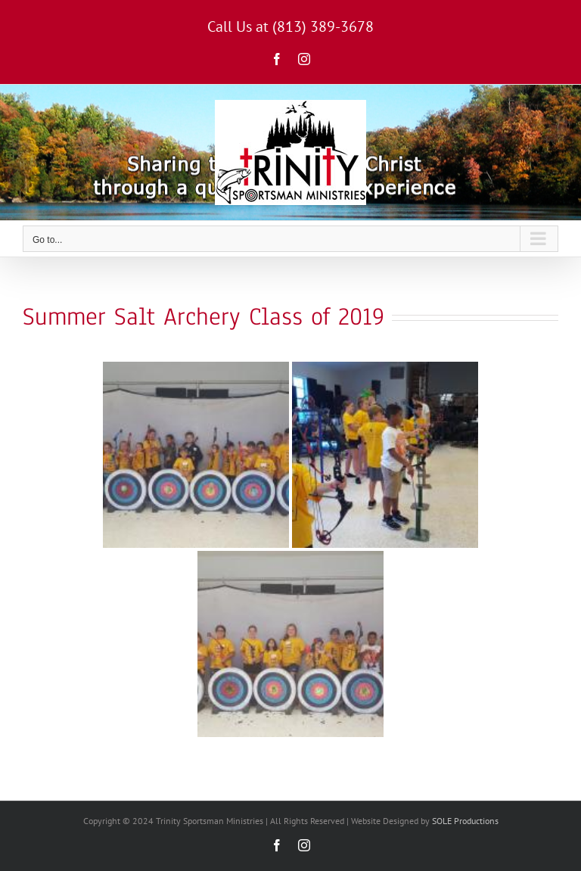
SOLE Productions (465, 820)
